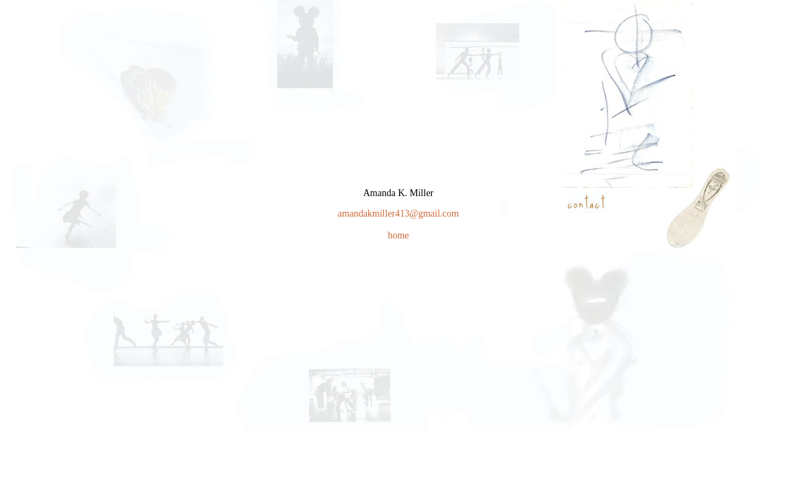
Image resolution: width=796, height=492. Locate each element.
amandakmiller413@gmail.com (398, 213)
